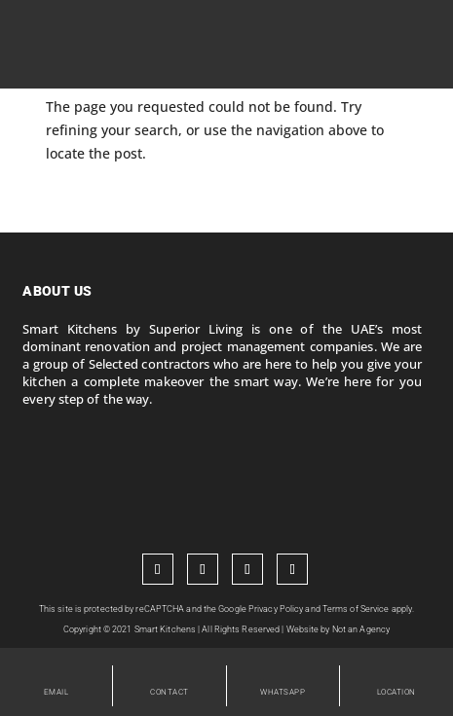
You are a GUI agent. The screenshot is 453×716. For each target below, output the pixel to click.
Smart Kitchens (165, 629)
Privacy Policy (275, 609)
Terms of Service (356, 609)
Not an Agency (361, 629)
